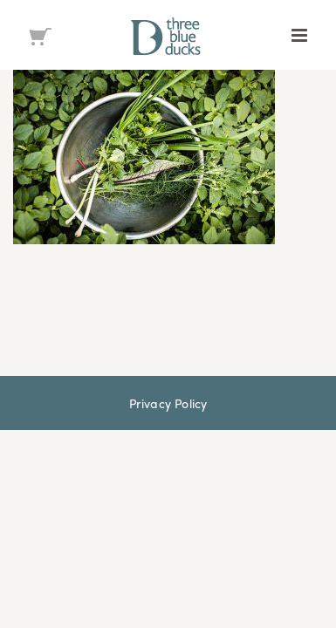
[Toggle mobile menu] (300, 35)
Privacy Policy (168, 518)
